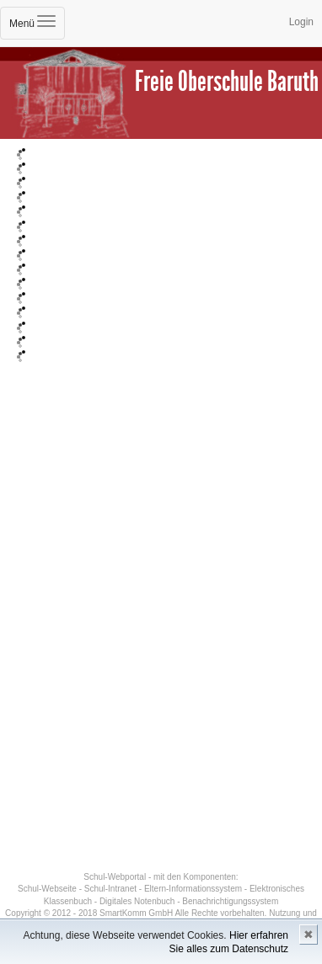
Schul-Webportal (114, 876)
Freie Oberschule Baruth (227, 81)
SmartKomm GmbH (136, 913)
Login (301, 22)
